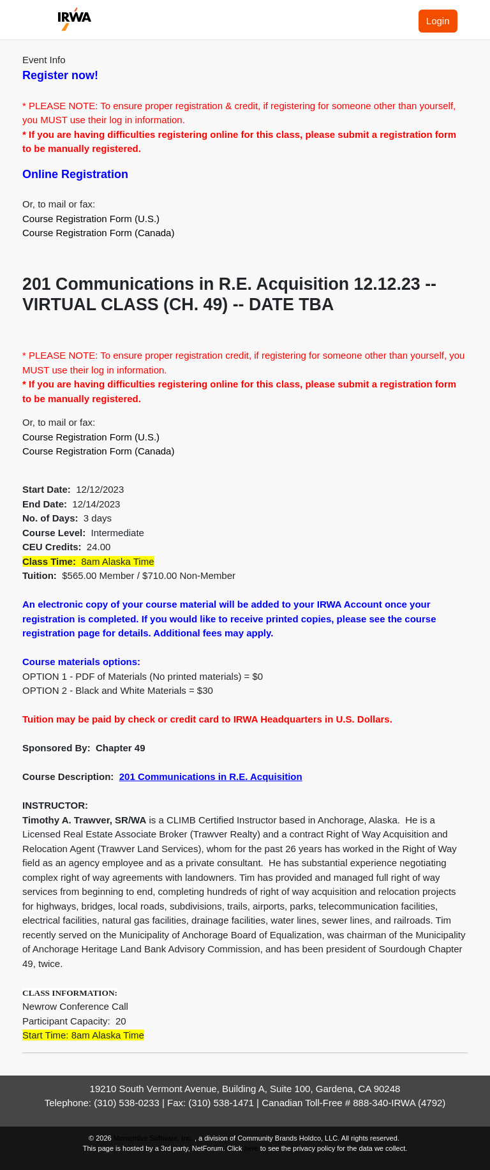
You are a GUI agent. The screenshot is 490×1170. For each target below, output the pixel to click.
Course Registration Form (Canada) (98, 232)
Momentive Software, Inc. (154, 1138)
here (251, 1148)
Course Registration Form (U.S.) (91, 218)
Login (438, 20)
